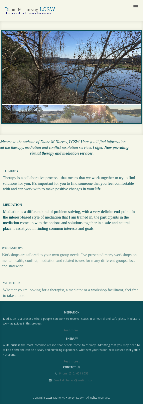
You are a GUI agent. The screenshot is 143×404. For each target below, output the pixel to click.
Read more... (72, 331)
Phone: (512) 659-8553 (73, 373)
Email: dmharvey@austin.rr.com (73, 380)
